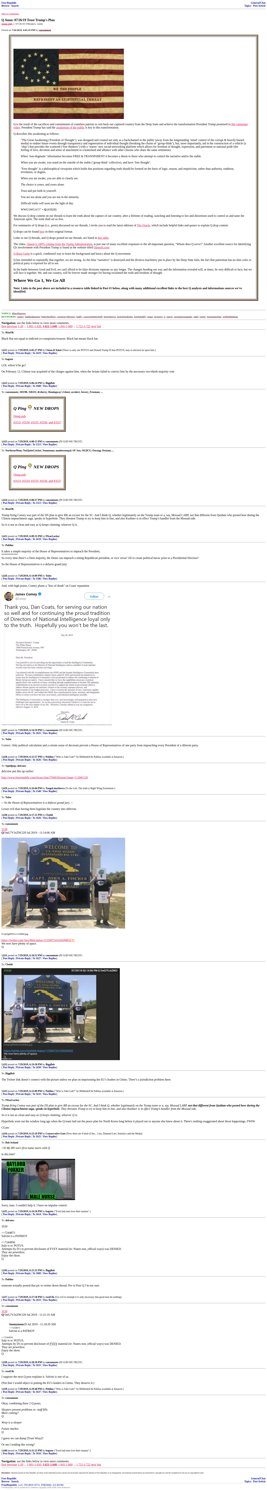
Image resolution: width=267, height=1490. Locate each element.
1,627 (4, 730)
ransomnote (52, 441)
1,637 (4, 1297)
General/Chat (258, 2)
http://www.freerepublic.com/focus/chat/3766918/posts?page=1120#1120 (44, 777)
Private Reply (23, 353)
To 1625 (37, 733)
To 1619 (37, 353)
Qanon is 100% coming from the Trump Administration (59, 244)
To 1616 (37, 1453)
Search (15, 5)
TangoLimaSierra (55, 788)
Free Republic (9, 2)
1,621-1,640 (50, 326)
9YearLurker (53, 536)
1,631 (4, 955)
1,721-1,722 (83, 326)
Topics (247, 5)
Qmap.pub (19, 416)
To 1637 (37, 1392)
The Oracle (143, 225)
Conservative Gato (56, 1133)
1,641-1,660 (65, 326)
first (3, 326)
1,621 (4, 350)
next (93, 326)
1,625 (4, 536)
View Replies (49, 353)
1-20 (20, 326)
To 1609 (37, 1273)
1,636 (4, 1270)
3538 (4, 829)
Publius (50, 756)
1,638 (4, 1362)
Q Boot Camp (21, 253)
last (99, 326)
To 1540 (37, 791)
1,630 (4, 815)
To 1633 (37, 1300)
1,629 (4, 788)
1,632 (4, 1064)
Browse (5, 5)
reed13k (50, 1297)
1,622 (4, 383)
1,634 (4, 1133)
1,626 (4, 575)
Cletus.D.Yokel (53, 350)
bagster (50, 1211)
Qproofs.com (101, 247)
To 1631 (37, 1365)
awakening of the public (70, 127)
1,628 (4, 756)
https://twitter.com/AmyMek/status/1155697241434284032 (36, 940)
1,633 (4, 1091)
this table (103, 237)
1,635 (4, 1211)
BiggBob (50, 383)
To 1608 (37, 386)
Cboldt (49, 815)
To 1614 (37, 1214)
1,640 (4, 1450)
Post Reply (8, 353)
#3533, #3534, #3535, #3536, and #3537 (37, 422)
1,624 (4, 500)
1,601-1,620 (34, 326)
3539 (4, 1311)
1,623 (4, 441)
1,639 (4, 1389)
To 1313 (37, 444)
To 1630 (37, 1067)
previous (12, 326)
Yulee (49, 575)
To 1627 (37, 958)
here (42, 231)
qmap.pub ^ (7, 23)
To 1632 (37, 1094)
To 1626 (37, 759)
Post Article (259, 5)
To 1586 (37, 578)
